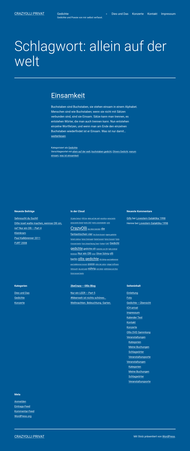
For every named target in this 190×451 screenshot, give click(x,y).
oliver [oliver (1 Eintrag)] (94, 254)
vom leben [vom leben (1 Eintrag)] (99, 269)
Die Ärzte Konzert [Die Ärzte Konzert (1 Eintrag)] (99, 234)
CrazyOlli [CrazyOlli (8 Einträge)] (79, 228)
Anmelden (20, 401)
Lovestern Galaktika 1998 (151, 218)
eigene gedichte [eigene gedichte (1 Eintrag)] (111, 234)
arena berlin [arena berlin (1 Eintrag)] (111, 218)
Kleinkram (20, 232)
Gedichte (80, 15)
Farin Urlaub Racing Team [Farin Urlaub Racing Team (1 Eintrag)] (90, 244)
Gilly (129, 218)
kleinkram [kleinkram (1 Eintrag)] (74, 254)
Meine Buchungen (139, 346)
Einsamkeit (68, 95)
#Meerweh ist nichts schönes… (88, 297)
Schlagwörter (136, 351)
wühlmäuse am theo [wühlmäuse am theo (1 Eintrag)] (111, 269)
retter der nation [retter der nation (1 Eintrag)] (100, 264)
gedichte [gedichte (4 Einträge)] (77, 248)
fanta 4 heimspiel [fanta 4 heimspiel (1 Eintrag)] (87, 239)
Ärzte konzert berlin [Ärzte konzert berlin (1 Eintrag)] (77, 273)
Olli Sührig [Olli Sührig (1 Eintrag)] (102, 259)
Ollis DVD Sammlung (138, 332)
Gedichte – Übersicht (139, 302)
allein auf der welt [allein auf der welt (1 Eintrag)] (94, 218)
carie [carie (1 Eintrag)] (108, 223)
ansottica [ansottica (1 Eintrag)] (103, 218)
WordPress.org (23, 416)
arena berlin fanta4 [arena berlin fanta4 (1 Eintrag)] (77, 223)
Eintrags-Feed (22, 406)
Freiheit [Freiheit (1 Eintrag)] (102, 244)
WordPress (168, 436)
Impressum (168, 14)
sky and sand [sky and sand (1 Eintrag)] (82, 269)
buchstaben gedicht (101, 151)
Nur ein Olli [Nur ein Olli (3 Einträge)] (84, 253)
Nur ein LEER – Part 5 (83, 292)
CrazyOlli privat (29, 14)
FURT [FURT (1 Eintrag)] (107, 244)
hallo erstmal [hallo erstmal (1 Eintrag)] (112, 249)
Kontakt (152, 14)
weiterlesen (58, 136)
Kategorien (135, 342)
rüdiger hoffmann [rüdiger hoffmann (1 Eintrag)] (113, 264)
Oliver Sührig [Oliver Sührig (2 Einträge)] (102, 253)
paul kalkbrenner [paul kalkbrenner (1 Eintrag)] (112, 259)
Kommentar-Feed (24, 411)
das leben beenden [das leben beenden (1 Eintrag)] (94, 229)
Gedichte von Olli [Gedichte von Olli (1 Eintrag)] (102, 249)
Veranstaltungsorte (140, 356)
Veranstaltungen (136, 337)
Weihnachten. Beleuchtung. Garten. (91, 302)
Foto (129, 297)
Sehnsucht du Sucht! (26, 218)
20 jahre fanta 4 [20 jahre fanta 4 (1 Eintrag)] (76, 218)
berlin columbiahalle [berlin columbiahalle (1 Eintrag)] (99, 223)
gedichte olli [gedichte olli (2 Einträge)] (89, 248)
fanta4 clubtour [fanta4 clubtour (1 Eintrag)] (76, 239)
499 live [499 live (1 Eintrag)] (84, 218)
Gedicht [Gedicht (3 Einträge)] (114, 243)
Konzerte (138, 14)
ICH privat (132, 307)
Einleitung (132, 292)
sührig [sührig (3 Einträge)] (92, 268)
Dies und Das (120, 14)
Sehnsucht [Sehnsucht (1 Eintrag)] (74, 269)
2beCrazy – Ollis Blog (83, 285)
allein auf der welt (81, 151)
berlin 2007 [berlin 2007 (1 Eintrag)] (88, 223)
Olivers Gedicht (120, 151)
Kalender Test (134, 317)
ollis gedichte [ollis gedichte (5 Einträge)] (88, 259)
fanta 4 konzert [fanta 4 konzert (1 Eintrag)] (110, 239)
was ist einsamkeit (69, 155)
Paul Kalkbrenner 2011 (27, 238)
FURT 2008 (20, 242)
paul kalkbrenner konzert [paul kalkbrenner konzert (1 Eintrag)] (79, 264)
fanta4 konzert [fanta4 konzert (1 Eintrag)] (99, 239)
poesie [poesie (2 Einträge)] (91, 264)
